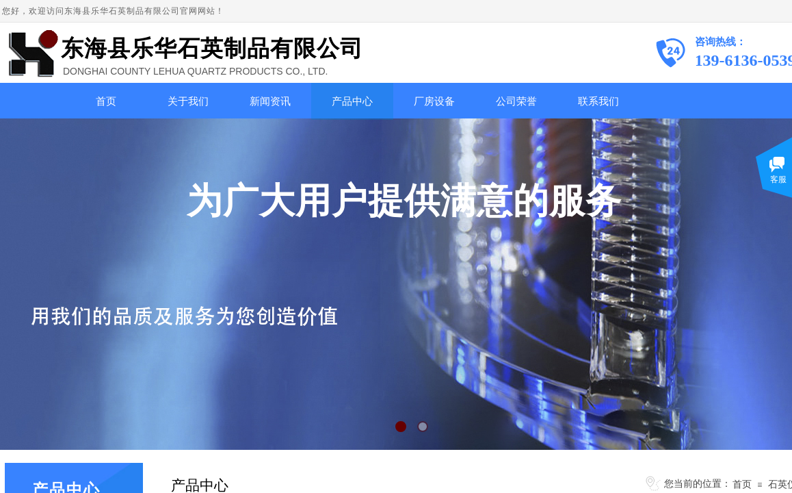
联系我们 (598, 101)
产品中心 (352, 101)
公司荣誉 (516, 101)
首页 (106, 101)
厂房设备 (434, 101)
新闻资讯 (270, 101)
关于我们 (188, 101)
